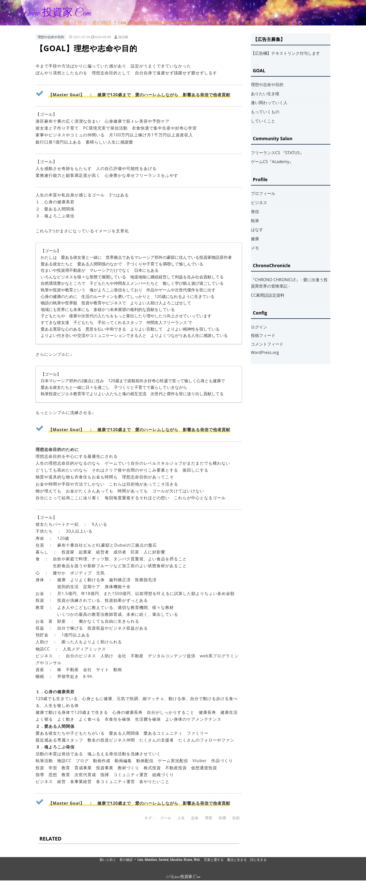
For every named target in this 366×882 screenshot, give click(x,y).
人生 (181, 817)
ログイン (259, 327)
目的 (236, 817)
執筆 (255, 220)
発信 (255, 211)
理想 (208, 817)
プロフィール (263, 193)
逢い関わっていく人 (269, 102)
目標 (222, 817)
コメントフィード (267, 344)
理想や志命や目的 (51, 37)
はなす (257, 229)
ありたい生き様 (265, 93)
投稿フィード (263, 335)
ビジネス (259, 202)
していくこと (263, 121)
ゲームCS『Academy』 (272, 161)
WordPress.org (265, 352)
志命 (195, 817)
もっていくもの (265, 112)
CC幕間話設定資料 (267, 295)
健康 (255, 238)
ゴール (165, 817)
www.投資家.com (53, 13)
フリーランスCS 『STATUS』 (277, 152)
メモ (255, 248)
